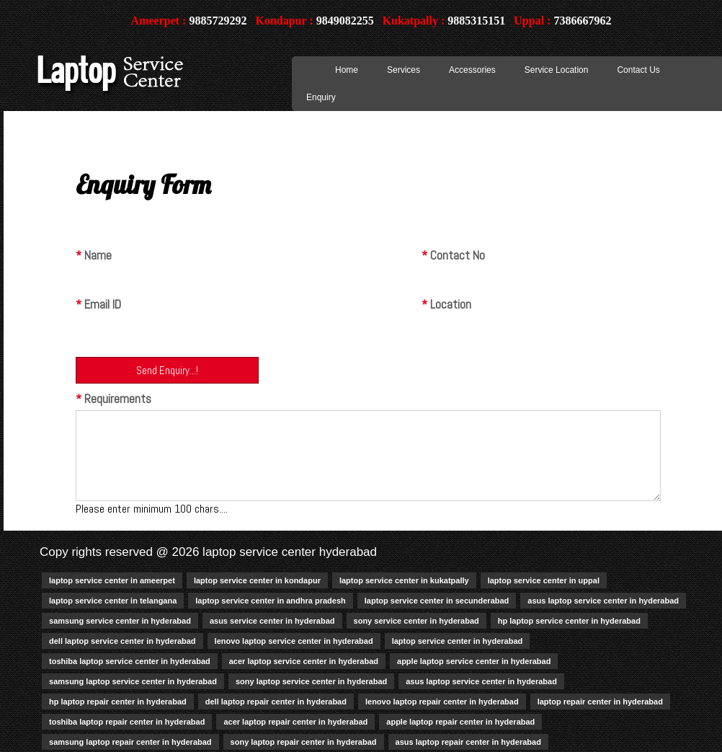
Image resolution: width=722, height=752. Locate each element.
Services (403, 70)
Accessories (472, 70)
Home (346, 70)
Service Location (557, 70)
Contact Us (638, 70)
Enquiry (321, 97)
